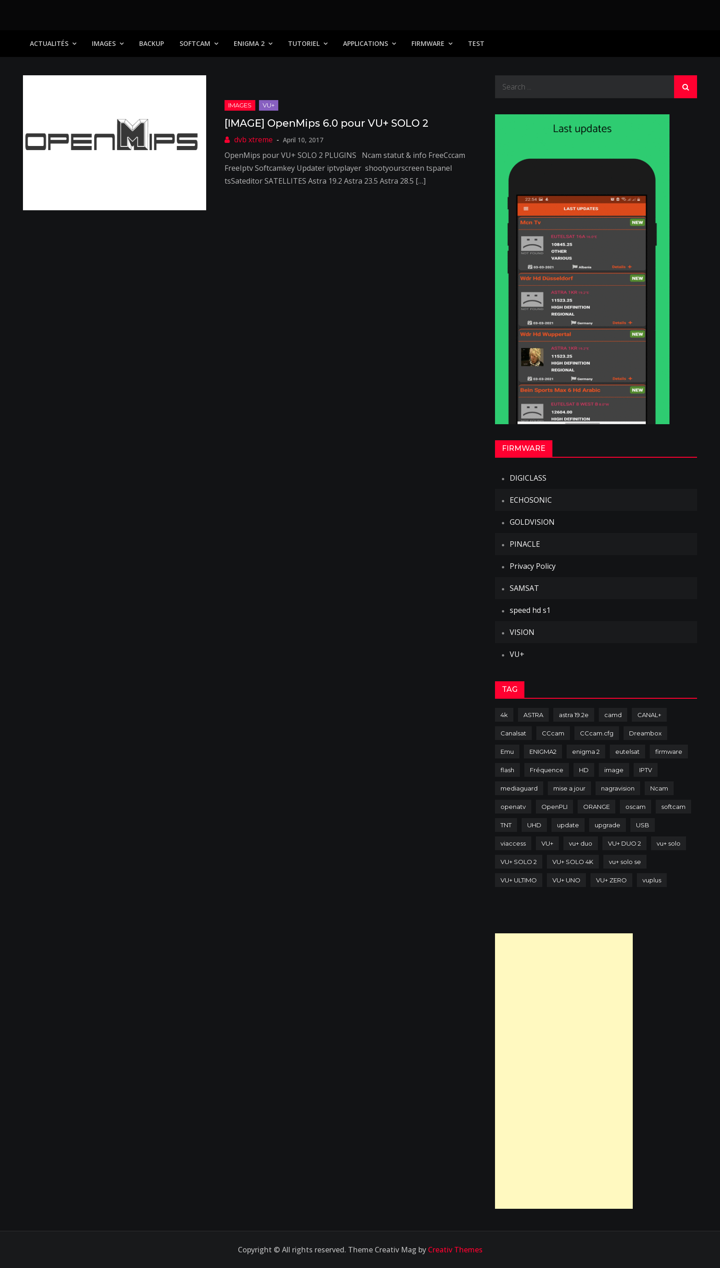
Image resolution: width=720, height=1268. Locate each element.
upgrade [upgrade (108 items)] (607, 825)
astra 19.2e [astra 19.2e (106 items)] (574, 714)
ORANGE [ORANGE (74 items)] (596, 806)
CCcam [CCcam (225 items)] (553, 733)
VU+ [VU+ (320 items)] (547, 843)
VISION (522, 632)
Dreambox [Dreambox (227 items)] (645, 733)
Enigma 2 (249, 43)
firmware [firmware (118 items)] (668, 751)
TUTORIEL (304, 43)
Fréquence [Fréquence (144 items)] (546, 770)
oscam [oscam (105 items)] (635, 806)
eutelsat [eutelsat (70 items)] (627, 751)
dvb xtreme (253, 140)
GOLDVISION (532, 522)
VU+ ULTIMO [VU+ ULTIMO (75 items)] (519, 880)
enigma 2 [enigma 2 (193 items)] (586, 751)
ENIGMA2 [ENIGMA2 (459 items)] (543, 751)
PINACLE (525, 544)
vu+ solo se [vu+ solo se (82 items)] (625, 861)
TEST (476, 43)
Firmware (427, 43)
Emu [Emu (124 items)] (507, 751)
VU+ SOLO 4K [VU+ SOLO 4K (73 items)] (572, 861)
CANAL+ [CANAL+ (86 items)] (649, 714)
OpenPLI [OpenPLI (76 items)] (554, 806)
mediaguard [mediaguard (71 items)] (519, 788)
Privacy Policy (533, 566)
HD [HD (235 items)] (584, 770)
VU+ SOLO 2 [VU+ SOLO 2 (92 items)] (519, 861)
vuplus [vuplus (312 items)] (651, 880)
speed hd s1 (530, 610)
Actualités (49, 43)
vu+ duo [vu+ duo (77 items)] (580, 843)
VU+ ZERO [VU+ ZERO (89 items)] (611, 880)
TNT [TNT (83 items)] (506, 825)
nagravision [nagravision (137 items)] (618, 788)
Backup (151, 43)
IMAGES (104, 43)
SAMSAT (524, 588)
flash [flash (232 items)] (507, 770)
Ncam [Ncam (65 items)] (659, 788)
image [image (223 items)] (614, 770)
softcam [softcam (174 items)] (673, 806)
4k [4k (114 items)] (504, 714)
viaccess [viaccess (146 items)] (513, 843)
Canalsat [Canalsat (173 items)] (513, 733)
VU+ (269, 105)
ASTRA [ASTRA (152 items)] (533, 714)
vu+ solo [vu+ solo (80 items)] (669, 843)
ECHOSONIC (531, 500)
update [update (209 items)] (568, 825)
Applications (365, 43)
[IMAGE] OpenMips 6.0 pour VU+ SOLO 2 (326, 123)
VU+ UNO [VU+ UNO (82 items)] (566, 880)
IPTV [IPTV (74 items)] (645, 770)
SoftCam (195, 43)
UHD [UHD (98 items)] (534, 825)
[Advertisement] (564, 1071)
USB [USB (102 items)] (642, 825)
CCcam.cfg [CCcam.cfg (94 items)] (596, 733)
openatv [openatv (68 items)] (513, 806)
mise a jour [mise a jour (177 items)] (569, 788)
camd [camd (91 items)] (613, 714)
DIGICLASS (528, 478)
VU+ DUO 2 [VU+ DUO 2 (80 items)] (624, 843)
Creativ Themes (455, 1250)
